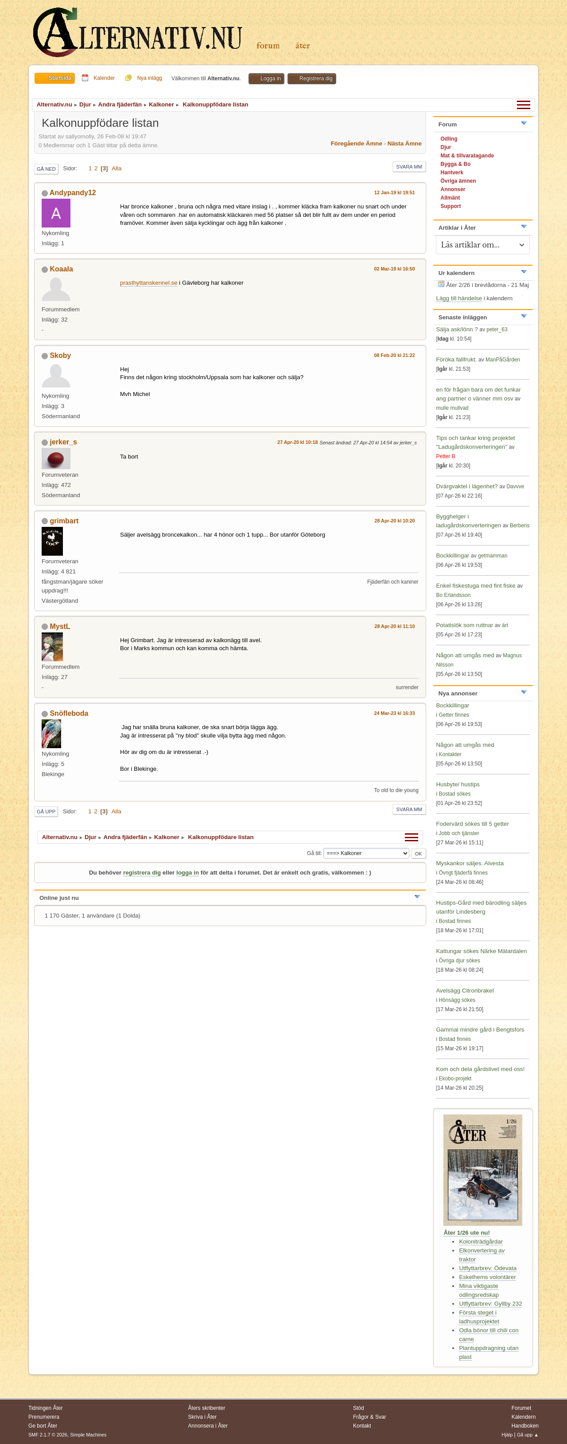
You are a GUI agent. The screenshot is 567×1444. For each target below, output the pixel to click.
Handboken (525, 1426)
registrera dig (142, 872)
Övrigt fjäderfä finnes (463, 873)
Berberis (520, 525)
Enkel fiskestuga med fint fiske (475, 585)
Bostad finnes (455, 921)
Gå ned (46, 169)
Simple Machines (88, 1434)
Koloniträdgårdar (481, 1241)
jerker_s (63, 442)
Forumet (522, 1408)
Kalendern (524, 1417)
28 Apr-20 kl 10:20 (395, 520)
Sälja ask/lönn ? (457, 329)
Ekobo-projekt (455, 1078)
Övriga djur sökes (459, 960)
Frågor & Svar (369, 1417)
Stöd (358, 1408)
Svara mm (409, 166)
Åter (302, 45)
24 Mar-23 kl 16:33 (394, 713)
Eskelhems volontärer (487, 1277)
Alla (116, 168)
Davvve (515, 486)
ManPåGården (502, 360)
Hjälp (507, 1434)
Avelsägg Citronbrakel (464, 990)
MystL (60, 626)
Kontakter (450, 754)
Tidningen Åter (45, 1408)
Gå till (314, 853)
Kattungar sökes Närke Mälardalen (481, 951)
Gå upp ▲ (528, 1434)
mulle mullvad (452, 408)
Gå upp (46, 811)
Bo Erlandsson (453, 595)
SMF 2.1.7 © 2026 (47, 1434)
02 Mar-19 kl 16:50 (394, 268)
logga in (187, 872)
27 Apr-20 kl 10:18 (297, 442)
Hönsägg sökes (457, 1000)
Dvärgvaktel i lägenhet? (466, 486)
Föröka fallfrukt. (456, 359)
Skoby (60, 355)
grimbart (64, 521)
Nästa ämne (405, 143)
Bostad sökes (454, 794)
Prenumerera (43, 1417)
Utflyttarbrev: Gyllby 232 (490, 1303)
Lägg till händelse (459, 298)
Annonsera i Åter (208, 1426)
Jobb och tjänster (459, 833)
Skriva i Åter (202, 1417)
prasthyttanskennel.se (149, 282)
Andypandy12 (73, 192)
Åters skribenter (206, 1408)
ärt (505, 625)
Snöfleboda (69, 713)
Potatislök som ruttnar (464, 625)
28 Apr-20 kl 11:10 (395, 626)
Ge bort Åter (42, 1426)
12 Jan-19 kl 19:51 (394, 192)
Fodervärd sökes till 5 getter (472, 823)
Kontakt (362, 1426)
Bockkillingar (452, 555)
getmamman (493, 556)
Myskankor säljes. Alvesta (470, 863)
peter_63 (496, 329)
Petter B (445, 456)
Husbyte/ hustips (458, 784)
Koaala (61, 269)
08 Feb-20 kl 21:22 (394, 355)
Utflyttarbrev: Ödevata (488, 1268)
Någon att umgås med (465, 655)
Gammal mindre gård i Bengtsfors (480, 1029)
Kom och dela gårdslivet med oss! (480, 1069)
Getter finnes (454, 715)
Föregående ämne (356, 143)
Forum (268, 45)
